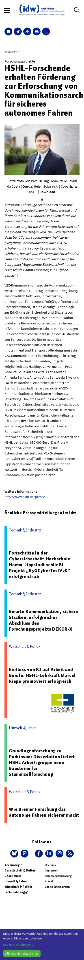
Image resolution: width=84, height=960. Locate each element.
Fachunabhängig (16, 892)
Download (47, 191)
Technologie (13, 865)
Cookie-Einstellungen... (18, 945)
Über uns (50, 865)
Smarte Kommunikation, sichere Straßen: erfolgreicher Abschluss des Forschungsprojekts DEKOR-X (43, 620)
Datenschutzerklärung (58, 876)
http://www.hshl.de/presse (24, 496)
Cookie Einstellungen (57, 887)
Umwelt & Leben (16, 881)
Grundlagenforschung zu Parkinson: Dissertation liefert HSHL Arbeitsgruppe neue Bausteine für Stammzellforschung (42, 762)
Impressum (51, 870)
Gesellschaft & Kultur (19, 870)
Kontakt (49, 881)
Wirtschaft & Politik (18, 887)
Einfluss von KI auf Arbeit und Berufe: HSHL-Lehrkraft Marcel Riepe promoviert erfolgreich (42, 675)
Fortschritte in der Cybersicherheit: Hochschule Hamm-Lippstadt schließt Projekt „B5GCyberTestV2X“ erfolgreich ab (40, 565)
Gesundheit (12, 876)
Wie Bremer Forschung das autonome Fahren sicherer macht (44, 812)
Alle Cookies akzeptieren (21, 953)
